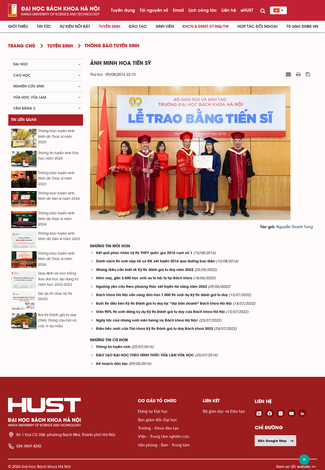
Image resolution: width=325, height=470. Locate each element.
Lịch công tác (202, 10)
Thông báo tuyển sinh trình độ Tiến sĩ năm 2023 (59, 236)
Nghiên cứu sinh (28, 86)
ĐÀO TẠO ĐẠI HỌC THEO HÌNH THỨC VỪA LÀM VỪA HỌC (145, 355)
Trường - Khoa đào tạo (158, 427)
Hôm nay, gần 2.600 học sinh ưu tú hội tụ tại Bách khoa (144, 278)
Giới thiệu (18, 26)
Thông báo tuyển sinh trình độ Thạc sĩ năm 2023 (56, 178)
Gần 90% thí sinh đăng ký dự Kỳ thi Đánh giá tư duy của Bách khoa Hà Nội (160, 312)
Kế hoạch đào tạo (112, 364)
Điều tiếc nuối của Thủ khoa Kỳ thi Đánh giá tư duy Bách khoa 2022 (154, 329)
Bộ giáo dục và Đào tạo (224, 410)
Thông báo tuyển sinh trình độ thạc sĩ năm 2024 (56, 219)
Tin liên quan (24, 120)
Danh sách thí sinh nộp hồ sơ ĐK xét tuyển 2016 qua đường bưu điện (155, 261)
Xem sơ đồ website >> (296, 466)
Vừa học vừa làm (29, 97)
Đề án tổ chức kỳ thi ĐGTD (55, 296)
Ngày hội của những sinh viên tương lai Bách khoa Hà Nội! (147, 320)
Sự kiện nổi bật (75, 26)
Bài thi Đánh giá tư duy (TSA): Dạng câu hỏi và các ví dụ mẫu (57, 320)
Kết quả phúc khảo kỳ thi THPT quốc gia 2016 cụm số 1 (144, 253)
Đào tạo (138, 26)
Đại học (20, 64)
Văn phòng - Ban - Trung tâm (164, 444)
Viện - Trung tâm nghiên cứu (163, 436)
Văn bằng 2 (24, 108)
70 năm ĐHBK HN (302, 26)
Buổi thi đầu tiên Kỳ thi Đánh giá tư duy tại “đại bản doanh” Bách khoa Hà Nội (164, 303)
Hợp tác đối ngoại (257, 26)
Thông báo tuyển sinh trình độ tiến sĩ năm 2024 (59, 196)
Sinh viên (165, 26)
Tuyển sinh (109, 26)
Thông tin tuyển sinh (113, 347)
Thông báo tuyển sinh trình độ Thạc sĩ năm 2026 (56, 259)
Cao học (22, 75)
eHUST (247, 10)
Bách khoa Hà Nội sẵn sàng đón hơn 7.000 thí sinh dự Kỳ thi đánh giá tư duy (162, 295)
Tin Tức (44, 26)
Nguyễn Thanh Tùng (294, 227)
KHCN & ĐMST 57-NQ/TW (205, 26)
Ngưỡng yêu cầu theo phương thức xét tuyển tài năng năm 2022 (151, 287)
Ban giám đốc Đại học (157, 419)
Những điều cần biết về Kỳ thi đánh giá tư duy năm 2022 (144, 270)
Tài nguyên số (154, 10)
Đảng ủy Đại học (153, 410)
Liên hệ (228, 10)
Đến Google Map (276, 440)
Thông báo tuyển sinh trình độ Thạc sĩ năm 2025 (56, 136)
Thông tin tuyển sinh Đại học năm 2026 (58, 155)
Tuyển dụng (123, 10)
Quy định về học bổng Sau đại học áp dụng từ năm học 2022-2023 (58, 279)
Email (178, 10)
